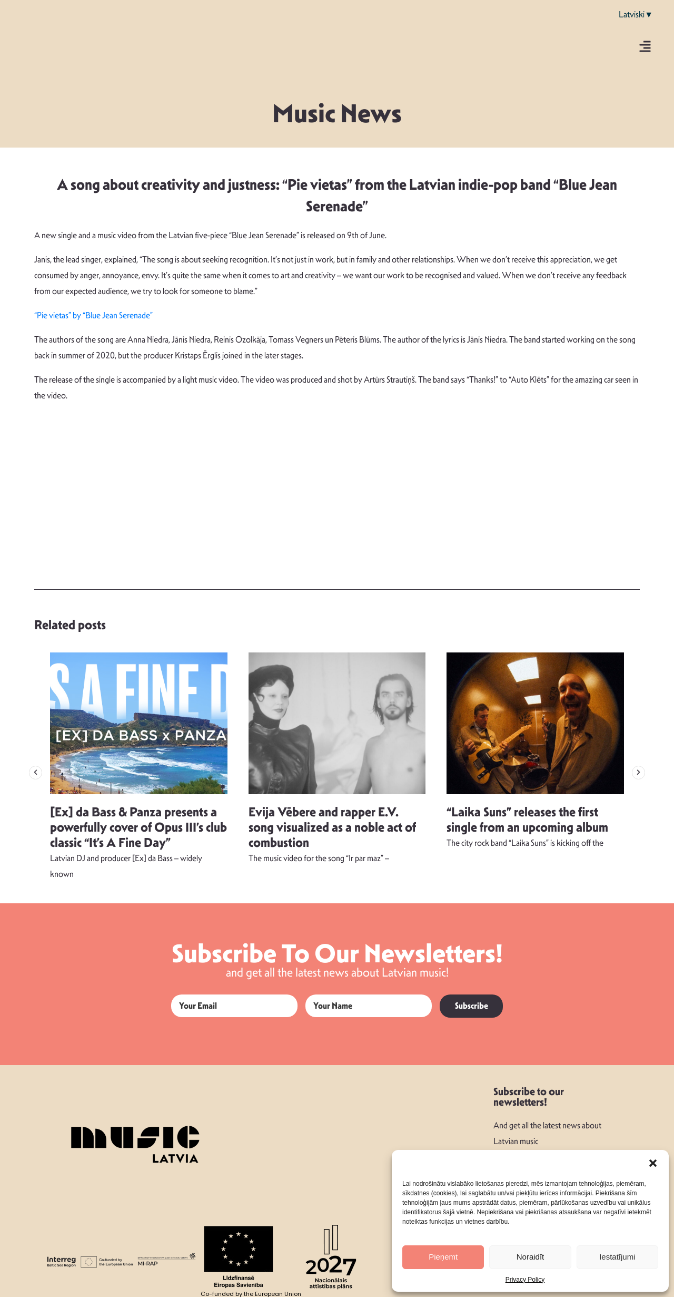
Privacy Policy (525, 1279)
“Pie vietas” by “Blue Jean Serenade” (93, 315)
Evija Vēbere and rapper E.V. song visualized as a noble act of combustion (332, 827)
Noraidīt (530, 1256)
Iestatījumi (617, 1256)
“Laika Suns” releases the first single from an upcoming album (527, 819)
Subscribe (471, 1005)
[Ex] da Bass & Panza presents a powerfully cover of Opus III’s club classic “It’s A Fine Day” (138, 827)
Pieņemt (443, 1256)
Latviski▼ (636, 14)
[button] (653, 1163)
